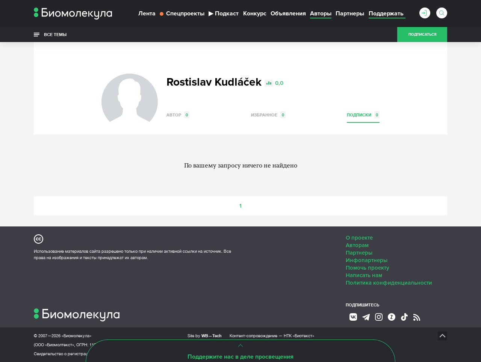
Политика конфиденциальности (389, 282)
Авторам (357, 245)
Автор (177, 114)
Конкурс (254, 13)
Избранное (268, 114)
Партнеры (350, 13)
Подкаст (224, 13)
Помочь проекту (367, 267)
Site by (205, 335)
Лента (147, 13)
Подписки (363, 114)
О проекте (359, 237)
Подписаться (422, 34)
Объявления (288, 13)
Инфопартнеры (366, 260)
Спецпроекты (182, 13)
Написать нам (364, 275)
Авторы (320, 13)
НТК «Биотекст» (299, 335)
